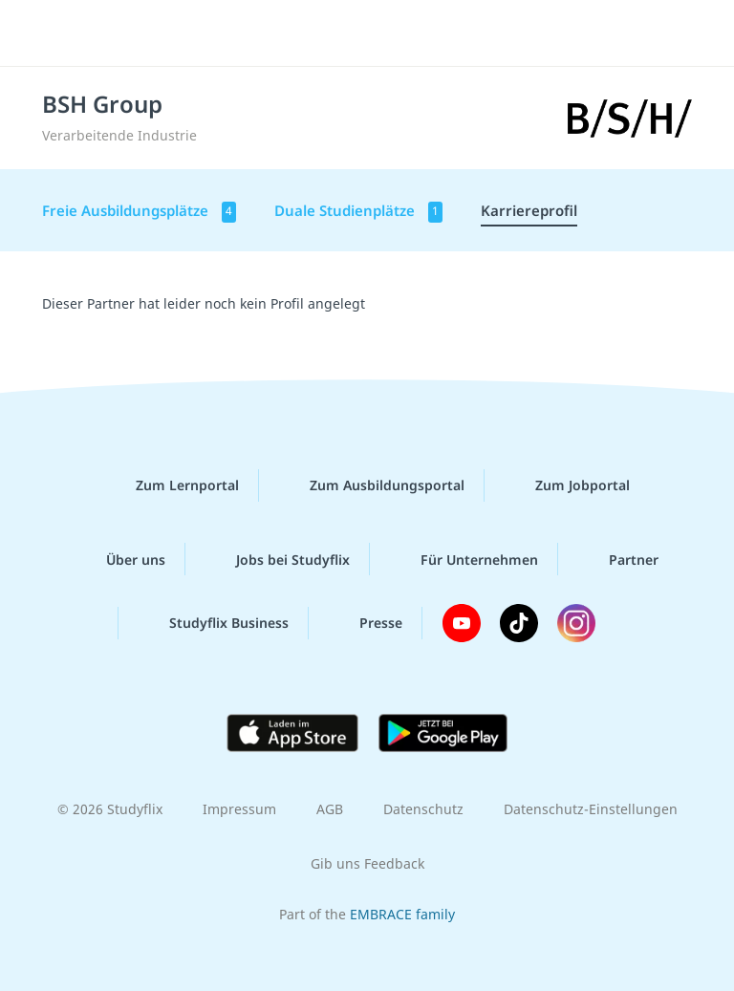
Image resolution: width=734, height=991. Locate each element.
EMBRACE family (402, 914)
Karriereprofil (529, 210)
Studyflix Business (214, 623)
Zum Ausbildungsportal (371, 485)
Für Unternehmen (464, 559)
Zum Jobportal (567, 485)
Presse (365, 623)
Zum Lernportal (172, 485)
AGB (329, 809)
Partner (618, 559)
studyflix (384, 33)
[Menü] (43, 33)
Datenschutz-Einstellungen (591, 809)
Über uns (120, 559)
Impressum (239, 809)
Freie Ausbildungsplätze (139, 212)
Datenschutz (423, 809)
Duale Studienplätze (358, 212)
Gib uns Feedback (367, 863)
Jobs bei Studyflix (277, 559)
